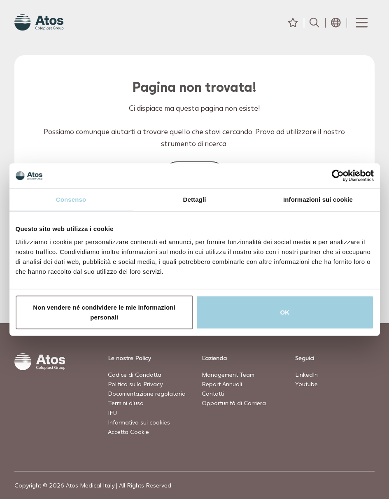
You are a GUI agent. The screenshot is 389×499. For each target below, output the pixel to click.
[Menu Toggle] (361, 23)
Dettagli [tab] (194, 199)
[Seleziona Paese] (336, 23)
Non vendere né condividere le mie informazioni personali (104, 311)
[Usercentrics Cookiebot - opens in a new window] (338, 176)
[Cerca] (314, 23)
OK (285, 311)
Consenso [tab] (71, 199)
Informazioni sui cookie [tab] (318, 199)
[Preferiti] (293, 23)
